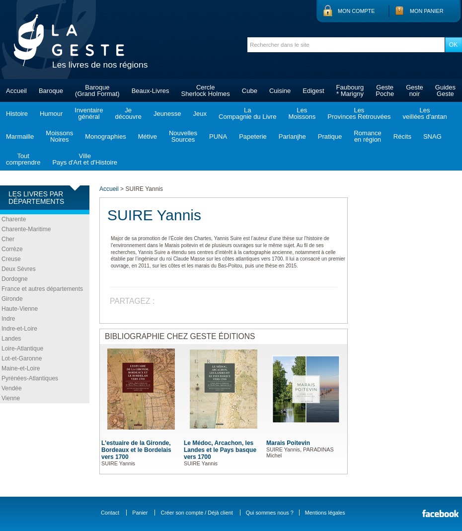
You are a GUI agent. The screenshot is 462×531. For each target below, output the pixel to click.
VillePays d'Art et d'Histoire (84, 159)
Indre (8, 318)
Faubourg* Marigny (350, 90)
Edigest (313, 90)
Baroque (51, 90)
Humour (51, 113)
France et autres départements (42, 288)
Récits (402, 136)
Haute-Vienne (19, 308)
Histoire (17, 113)
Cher (7, 239)
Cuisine (280, 90)
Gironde (12, 298)
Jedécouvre (128, 113)
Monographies (105, 136)
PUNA (218, 136)
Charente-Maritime (26, 229)
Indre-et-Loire (19, 328)
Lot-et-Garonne (21, 358)
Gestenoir (414, 90)
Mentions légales (325, 513)
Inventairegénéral (89, 113)
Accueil (16, 90)
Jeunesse (167, 113)
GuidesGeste (445, 90)
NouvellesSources (183, 136)
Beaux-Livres (150, 90)
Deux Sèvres (18, 269)
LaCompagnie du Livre (247, 113)
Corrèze (12, 249)
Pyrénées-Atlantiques (29, 378)
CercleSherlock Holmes (205, 90)
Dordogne (14, 278)
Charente (13, 219)
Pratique (330, 136)
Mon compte (356, 11)
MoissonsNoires (59, 136)
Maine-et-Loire (20, 368)
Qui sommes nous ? (270, 513)
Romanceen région (368, 136)
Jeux (200, 113)
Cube (249, 90)
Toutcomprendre (23, 159)
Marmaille (20, 136)
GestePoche (385, 90)
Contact (110, 513)
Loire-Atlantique (22, 348)
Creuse (11, 259)
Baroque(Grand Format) (97, 90)
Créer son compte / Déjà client (196, 513)
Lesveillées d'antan (424, 113)
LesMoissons (301, 113)
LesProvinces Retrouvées (358, 113)
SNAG (432, 136)
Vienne (10, 398)
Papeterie (253, 136)
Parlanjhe (292, 136)
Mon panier (427, 11)
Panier (140, 513)
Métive (147, 136)
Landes (11, 338)
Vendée (11, 388)
